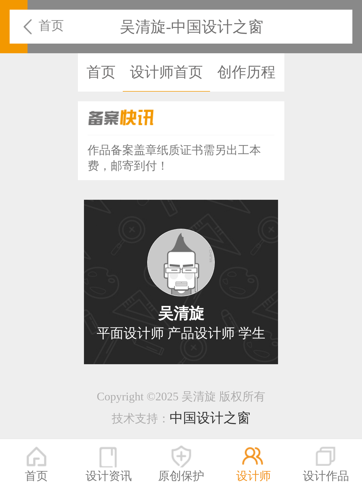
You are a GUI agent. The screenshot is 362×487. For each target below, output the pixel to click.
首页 (51, 25)
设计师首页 (166, 72)
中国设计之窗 (210, 417)
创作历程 (246, 72)
